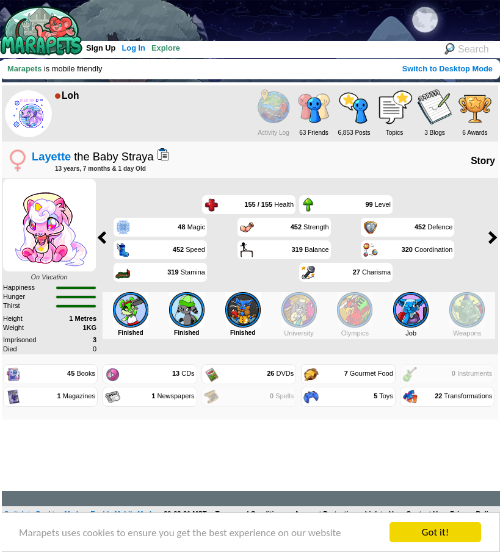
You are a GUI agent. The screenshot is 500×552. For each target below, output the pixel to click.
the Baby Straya (93, 156)
